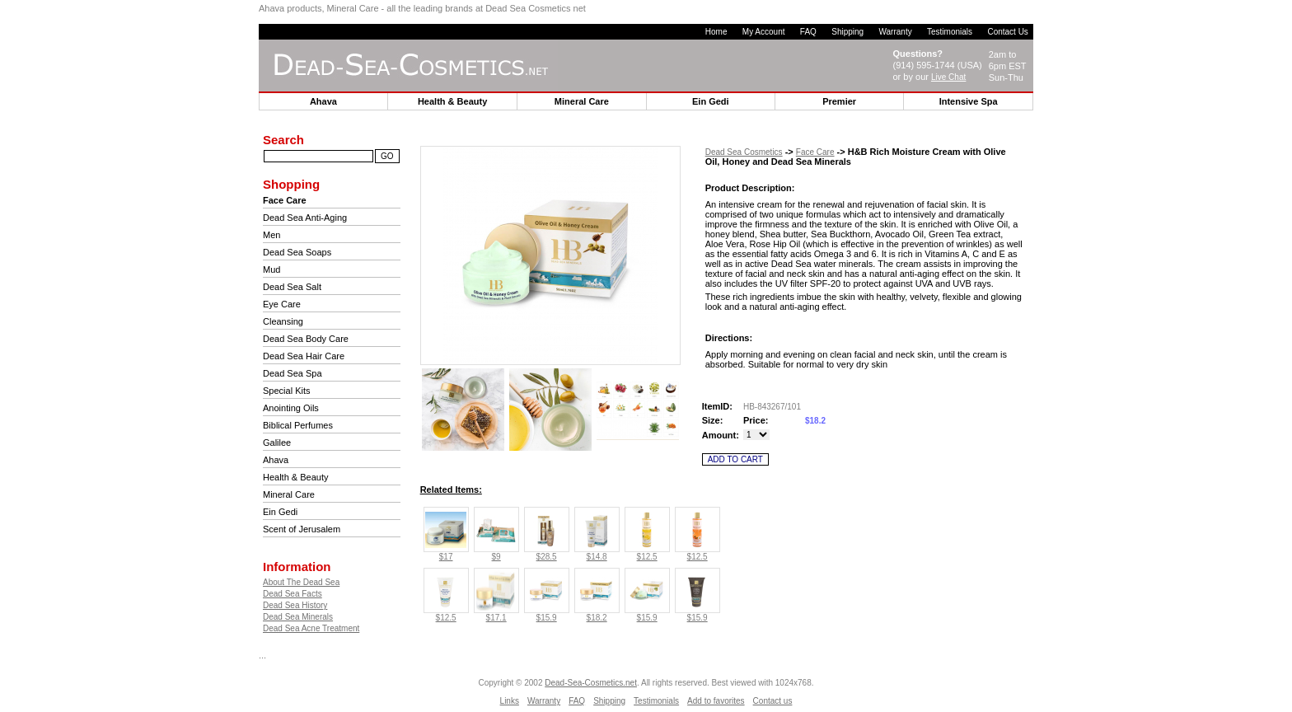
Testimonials (949, 31)
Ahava (275, 460)
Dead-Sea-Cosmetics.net (591, 682)
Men (271, 235)
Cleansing (283, 321)
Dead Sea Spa (292, 373)
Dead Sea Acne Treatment (311, 628)
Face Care (815, 152)
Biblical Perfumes (298, 425)
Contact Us (1007, 31)
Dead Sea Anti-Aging (305, 217)
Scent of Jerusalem (301, 529)
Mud (271, 269)
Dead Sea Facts (292, 593)
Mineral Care (289, 494)
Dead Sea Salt (292, 287)
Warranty (894, 31)
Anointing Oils (291, 408)
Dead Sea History (295, 605)
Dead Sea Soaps (297, 252)
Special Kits (286, 391)
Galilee (277, 442)
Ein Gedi (280, 512)
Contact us (773, 700)
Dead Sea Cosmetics (744, 152)
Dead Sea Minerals (298, 616)
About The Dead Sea (301, 582)
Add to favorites (715, 700)
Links (509, 700)
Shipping (847, 31)
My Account (763, 31)
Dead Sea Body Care (306, 339)
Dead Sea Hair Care (303, 356)
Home (716, 31)
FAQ (808, 31)
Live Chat (948, 77)
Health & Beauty (296, 477)
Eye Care (282, 304)
